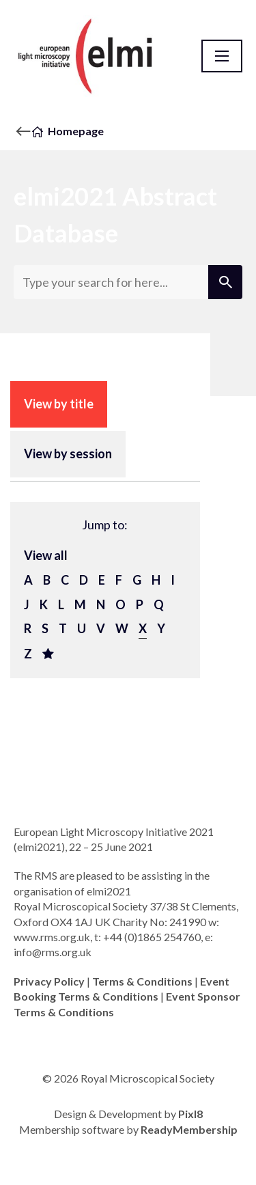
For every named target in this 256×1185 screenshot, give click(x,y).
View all (46, 555)
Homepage (76, 130)
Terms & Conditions (142, 981)
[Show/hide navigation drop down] (221, 56)
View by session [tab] (68, 453)
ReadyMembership (189, 1129)
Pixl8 (190, 1113)
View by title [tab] (59, 403)
